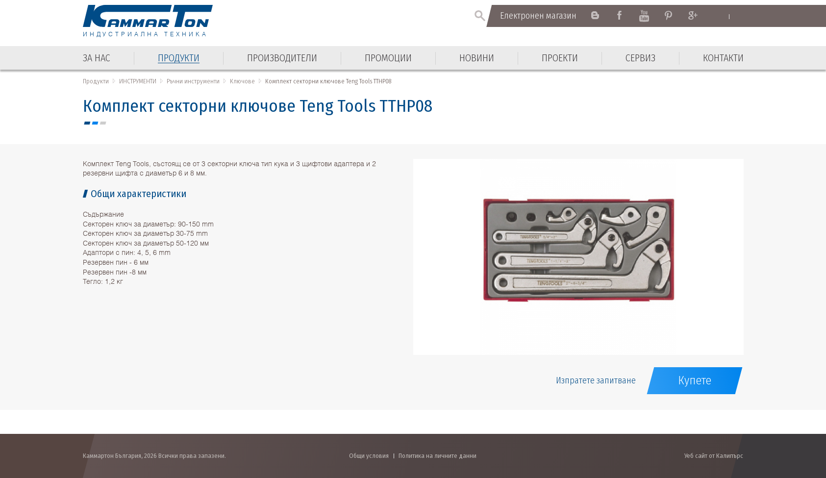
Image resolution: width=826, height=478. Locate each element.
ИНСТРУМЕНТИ (137, 81)
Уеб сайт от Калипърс (713, 455)
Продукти (96, 81)
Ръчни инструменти (193, 81)
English (720, 16)
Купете (694, 380)
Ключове (242, 81)
